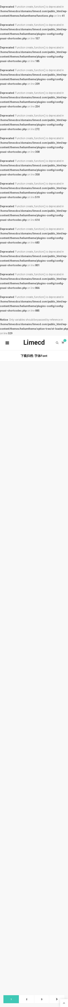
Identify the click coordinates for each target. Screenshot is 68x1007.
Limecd (34, 342)
